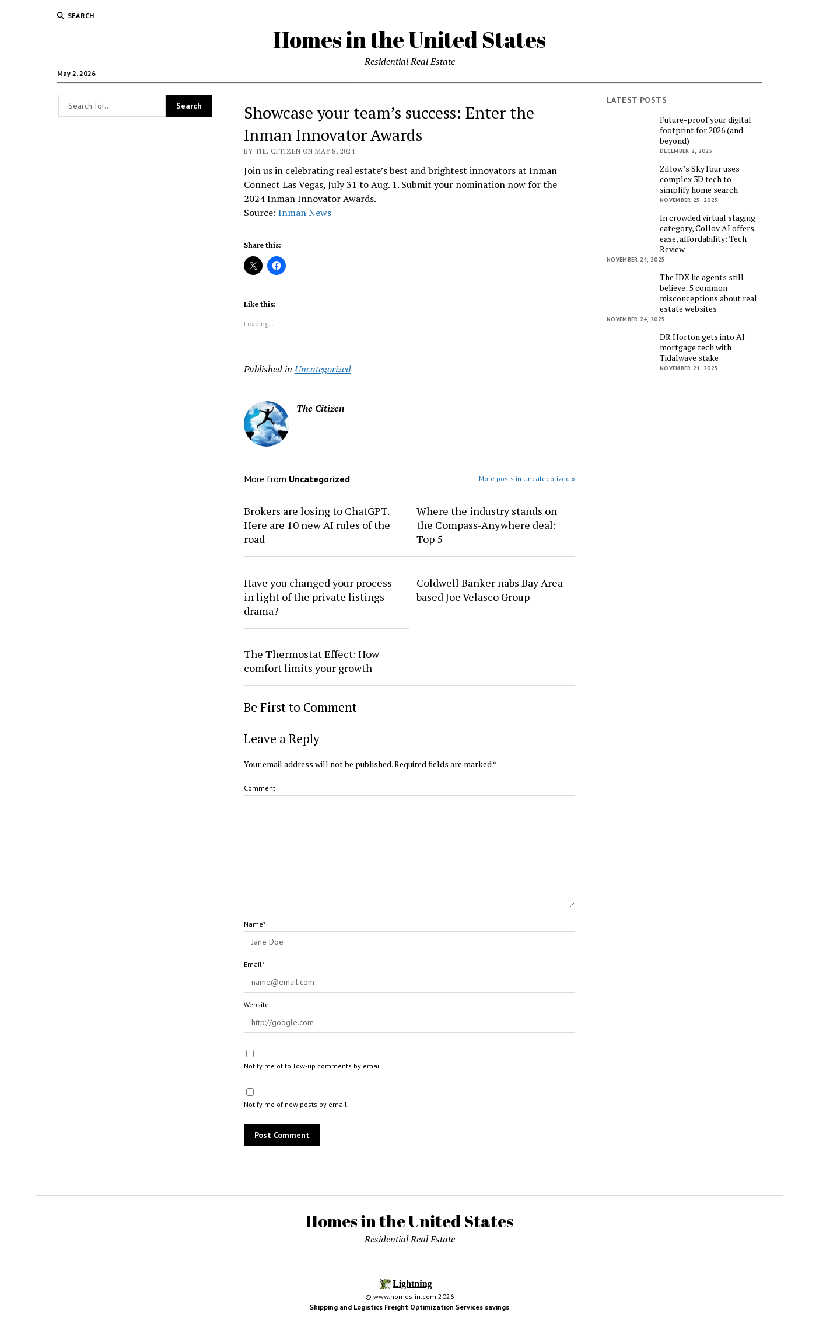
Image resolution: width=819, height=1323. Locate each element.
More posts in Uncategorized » (527, 478)
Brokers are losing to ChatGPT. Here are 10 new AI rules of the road (317, 525)
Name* (254, 924)
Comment (259, 788)
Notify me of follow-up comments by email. (313, 1065)
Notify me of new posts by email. (296, 1104)
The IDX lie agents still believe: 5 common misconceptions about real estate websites (708, 293)
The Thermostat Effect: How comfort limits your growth (311, 661)
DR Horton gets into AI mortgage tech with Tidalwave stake (702, 347)
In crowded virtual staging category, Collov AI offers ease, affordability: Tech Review (707, 234)
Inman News (304, 212)
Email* (254, 964)
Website (256, 1004)
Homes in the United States (409, 39)
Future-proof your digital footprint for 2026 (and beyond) (705, 130)
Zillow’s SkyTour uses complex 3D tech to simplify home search (700, 179)
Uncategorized (323, 369)
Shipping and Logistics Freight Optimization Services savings (409, 1307)
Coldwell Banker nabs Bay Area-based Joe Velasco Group (491, 590)
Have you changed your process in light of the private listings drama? (318, 597)
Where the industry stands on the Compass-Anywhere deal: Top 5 (486, 525)
